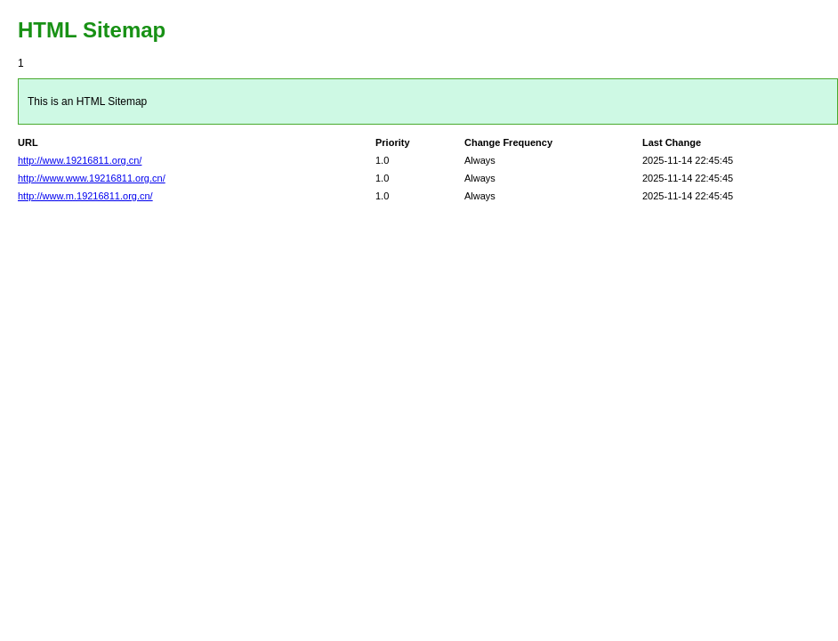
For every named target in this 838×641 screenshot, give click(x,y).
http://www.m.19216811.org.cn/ (85, 196)
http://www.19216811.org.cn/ (79, 160)
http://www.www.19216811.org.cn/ (91, 178)
